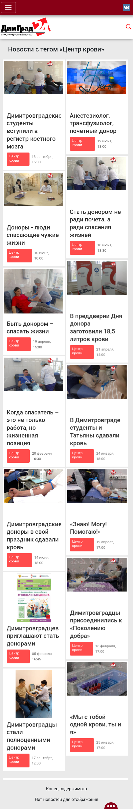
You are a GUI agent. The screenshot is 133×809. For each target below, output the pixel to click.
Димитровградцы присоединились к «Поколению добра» (96, 624)
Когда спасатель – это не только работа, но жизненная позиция (33, 427)
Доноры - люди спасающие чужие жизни (33, 235)
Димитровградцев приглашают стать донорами (33, 635)
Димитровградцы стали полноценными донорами (32, 736)
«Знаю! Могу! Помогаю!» (88, 527)
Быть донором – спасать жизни (30, 327)
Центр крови (14, 158)
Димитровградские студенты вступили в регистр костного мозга (34, 131)
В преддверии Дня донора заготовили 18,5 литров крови (96, 327)
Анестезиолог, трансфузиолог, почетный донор (93, 123)
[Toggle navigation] (8, 7)
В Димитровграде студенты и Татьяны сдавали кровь (95, 431)
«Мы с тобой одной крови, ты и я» (95, 724)
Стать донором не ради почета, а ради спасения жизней (95, 223)
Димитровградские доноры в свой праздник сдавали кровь (34, 535)
